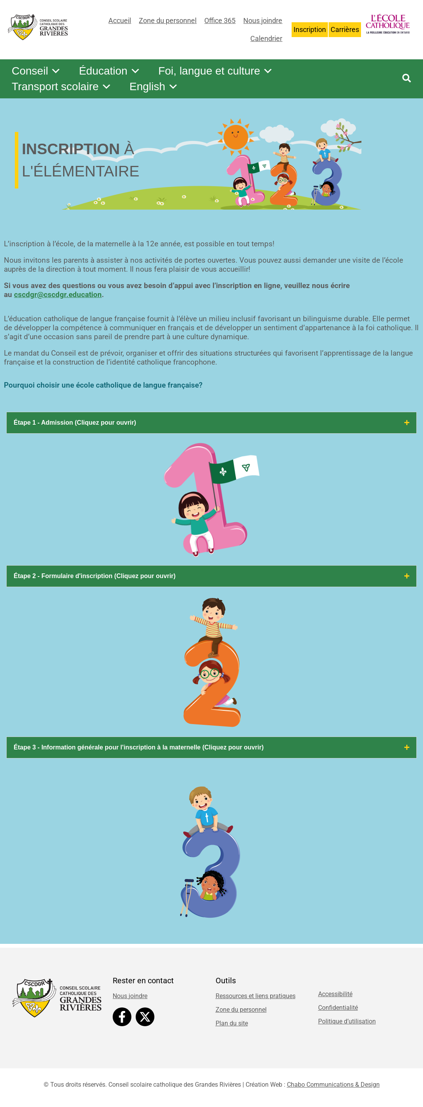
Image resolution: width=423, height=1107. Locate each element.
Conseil (36, 71)
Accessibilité (335, 994)
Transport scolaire (62, 86)
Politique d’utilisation (347, 1021)
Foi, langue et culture (216, 71)
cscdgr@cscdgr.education (58, 294)
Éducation (110, 71)
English (154, 86)
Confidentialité (338, 1007)
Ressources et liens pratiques (256, 996)
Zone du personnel (167, 20)
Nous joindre (262, 20)
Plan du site (232, 1023)
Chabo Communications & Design (333, 1084)
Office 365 (219, 20)
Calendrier (266, 38)
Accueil (119, 20)
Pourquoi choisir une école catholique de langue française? (103, 385)
